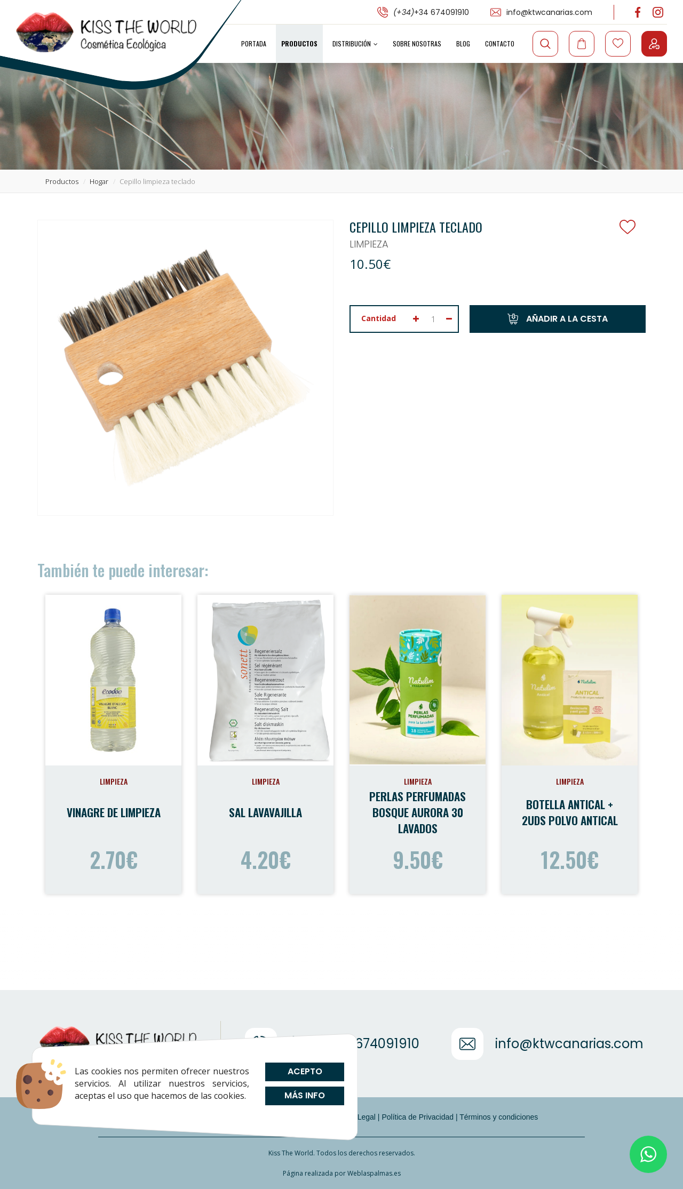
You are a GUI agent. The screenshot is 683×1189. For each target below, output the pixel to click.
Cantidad (378, 318)
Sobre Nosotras (417, 43)
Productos (299, 43)
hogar (99, 181)
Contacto (499, 43)
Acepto (304, 1071)
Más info (304, 1095)
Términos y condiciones (498, 1117)
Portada (253, 43)
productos (61, 181)
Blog (463, 43)
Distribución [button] (355, 43)
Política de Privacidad (418, 1117)
